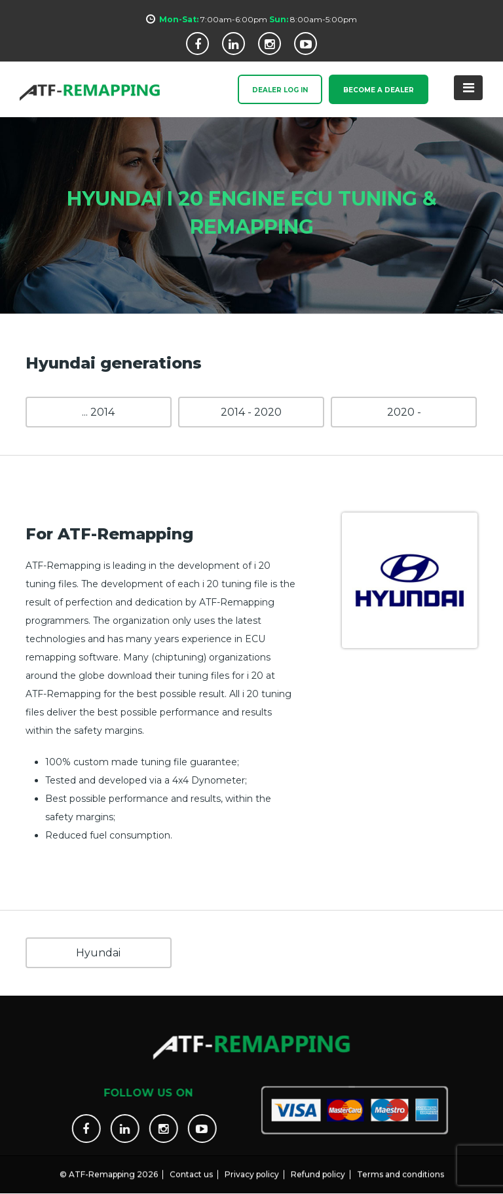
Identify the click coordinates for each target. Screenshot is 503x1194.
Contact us (191, 1167)
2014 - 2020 (251, 412)
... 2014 (98, 412)
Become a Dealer (378, 90)
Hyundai (98, 953)
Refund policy (318, 1167)
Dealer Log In (280, 90)
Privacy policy (252, 1167)
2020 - (404, 412)
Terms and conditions (400, 1167)
